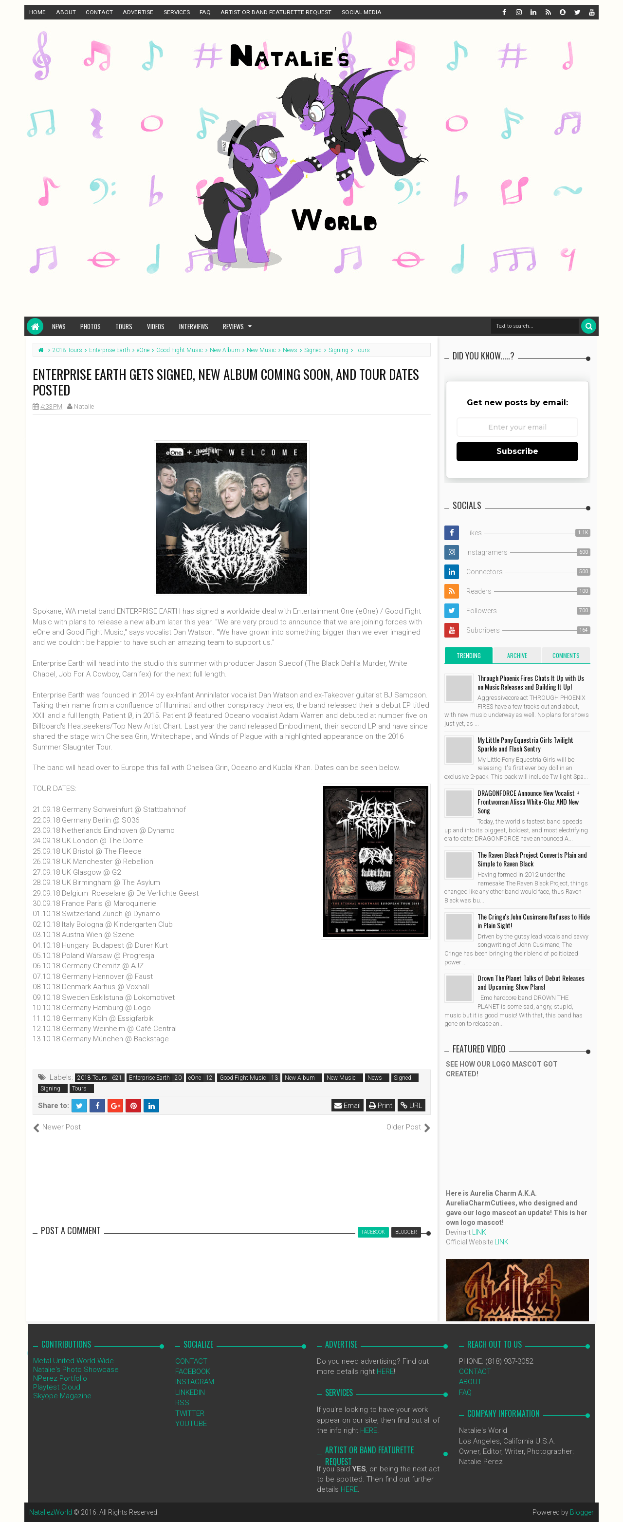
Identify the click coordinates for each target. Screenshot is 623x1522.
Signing (50, 1088)
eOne (194, 1077)
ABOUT (66, 12)
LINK (479, 1232)
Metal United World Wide (73, 1360)
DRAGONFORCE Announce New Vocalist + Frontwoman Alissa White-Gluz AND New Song (528, 801)
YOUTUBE (191, 1423)
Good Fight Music (243, 1077)
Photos (90, 326)
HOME (37, 12)
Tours (123, 326)
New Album (300, 1077)
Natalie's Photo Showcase (76, 1369)
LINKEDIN (190, 1392)
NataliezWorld (50, 1512)
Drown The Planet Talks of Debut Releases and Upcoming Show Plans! (531, 982)
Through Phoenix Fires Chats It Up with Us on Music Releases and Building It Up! (530, 682)
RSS (182, 1402)
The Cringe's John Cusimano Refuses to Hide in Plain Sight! (533, 920)
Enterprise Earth (149, 1077)
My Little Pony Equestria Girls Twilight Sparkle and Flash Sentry (525, 743)
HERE (385, 1371)
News (59, 326)
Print (380, 1105)
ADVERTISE (138, 12)
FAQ (205, 12)
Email (347, 1105)
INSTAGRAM (194, 1381)
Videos (156, 326)
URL (411, 1105)
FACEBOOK (192, 1371)
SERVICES (177, 12)
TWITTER (189, 1413)
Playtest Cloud (56, 1387)
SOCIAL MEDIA (362, 12)
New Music (341, 1077)
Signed (402, 1077)
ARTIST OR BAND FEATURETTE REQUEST (275, 12)
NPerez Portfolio (60, 1378)
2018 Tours (92, 1077)
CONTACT (99, 12)
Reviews (233, 326)
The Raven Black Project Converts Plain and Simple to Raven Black (532, 858)
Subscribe (517, 451)
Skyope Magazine (62, 1395)
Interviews (193, 326)
